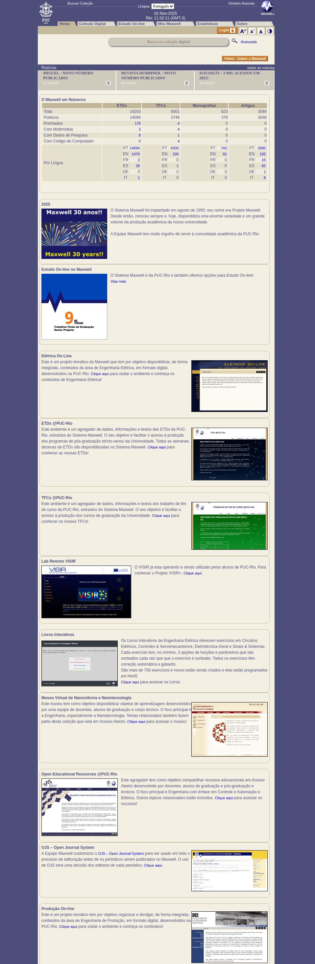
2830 (262, 148)
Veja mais (233, 234)
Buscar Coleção (80, 3)
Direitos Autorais (242, 3)
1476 (136, 154)
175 (138, 123)
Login (227, 30)
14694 (135, 148)
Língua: (144, 6)
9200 (175, 148)
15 (264, 160)
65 (264, 166)
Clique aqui (100, 377)
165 (263, 154)
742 (224, 148)
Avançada (249, 42)
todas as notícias (261, 68)
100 (176, 154)
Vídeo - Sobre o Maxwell (245, 59)
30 (138, 166)
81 (225, 154)
